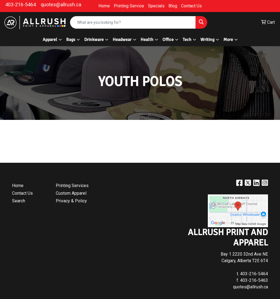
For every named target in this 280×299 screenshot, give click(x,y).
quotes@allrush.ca (61, 4)
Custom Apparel (71, 193)
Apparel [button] (50, 39)
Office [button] (168, 39)
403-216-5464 (20, 4)
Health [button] (147, 39)
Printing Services (72, 185)
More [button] (228, 39)
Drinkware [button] (94, 39)
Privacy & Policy (71, 200)
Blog (172, 5)
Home (104, 5)
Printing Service (129, 5)
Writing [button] (207, 39)
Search (18, 200)
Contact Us (191, 5)
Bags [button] (70, 39)
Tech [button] (187, 39)
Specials (156, 5)
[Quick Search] (133, 22)
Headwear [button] (122, 39)
